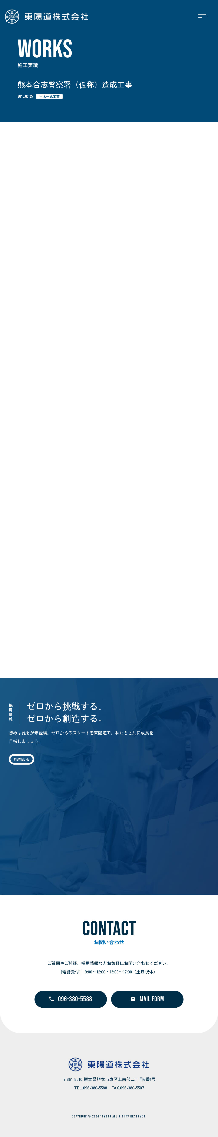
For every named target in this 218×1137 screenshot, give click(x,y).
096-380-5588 (70, 999)
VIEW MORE (21, 759)
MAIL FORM (147, 999)
